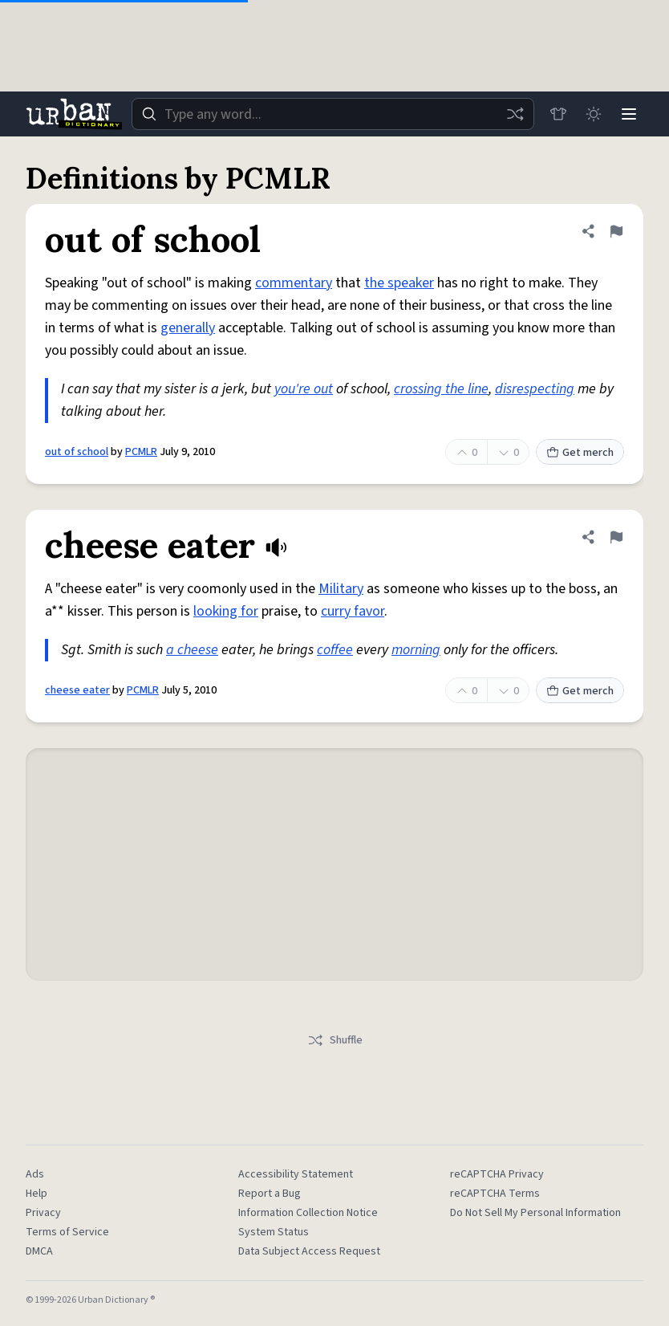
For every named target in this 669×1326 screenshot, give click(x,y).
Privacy (43, 1213)
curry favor (352, 611)
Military (340, 589)
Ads (35, 1174)
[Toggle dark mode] (593, 114)
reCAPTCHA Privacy (497, 1174)
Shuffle (335, 1040)
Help (36, 1194)
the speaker (399, 283)
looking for (225, 611)
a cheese (192, 650)
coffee (335, 650)
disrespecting (534, 389)
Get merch (580, 453)
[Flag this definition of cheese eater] (616, 537)
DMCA (39, 1251)
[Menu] (628, 114)
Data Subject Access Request (309, 1251)
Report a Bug (269, 1194)
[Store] (558, 114)
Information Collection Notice (308, 1213)
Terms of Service (67, 1232)
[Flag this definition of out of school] (616, 231)
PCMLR (141, 452)
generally (187, 328)
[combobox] (333, 114)
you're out (303, 389)
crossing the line (441, 389)
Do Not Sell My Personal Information (535, 1213)
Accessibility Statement (295, 1174)
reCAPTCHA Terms (495, 1194)
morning (415, 650)
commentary (293, 283)
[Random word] (515, 114)
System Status (273, 1232)
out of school (76, 452)
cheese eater (77, 690)
